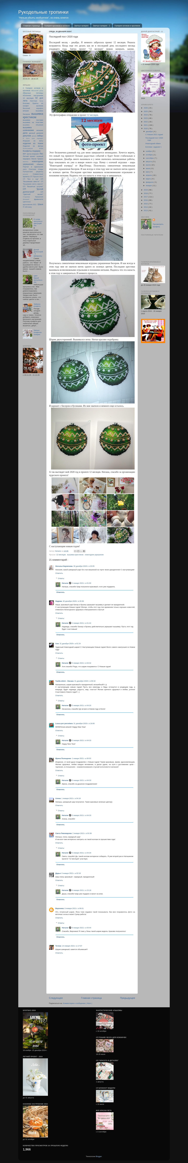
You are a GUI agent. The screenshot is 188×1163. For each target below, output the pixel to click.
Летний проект (29, 156)
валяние (39, 106)
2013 (146, 210)
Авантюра (33, 101)
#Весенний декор (37, 90)
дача (25, 133)
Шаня (40, 204)
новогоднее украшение (94, 555)
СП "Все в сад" (31, 179)
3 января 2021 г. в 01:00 (81, 583)
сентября (150, 158)
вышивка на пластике (33, 122)
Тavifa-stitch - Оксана (64, 681)
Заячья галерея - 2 (101, 26)
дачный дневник (36, 133)
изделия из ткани (33, 143)
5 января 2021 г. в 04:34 (81, 853)
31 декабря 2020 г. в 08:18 (84, 681)
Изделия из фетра (33, 146)
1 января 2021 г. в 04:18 (71, 798)
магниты (25, 161)
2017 (146, 197)
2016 (146, 200)
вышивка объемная (33, 125)
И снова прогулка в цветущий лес (38, 222)
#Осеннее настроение (33, 95)
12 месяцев (92, 115)
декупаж (27, 135)
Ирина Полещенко (63, 758)
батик (41, 101)
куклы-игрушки (33, 154)
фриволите (38, 199)
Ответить (59, 573)
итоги (41, 148)
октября (149, 155)
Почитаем (32, 169)
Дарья (58, 873)
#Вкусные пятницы (33, 93)
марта (148, 179)
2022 (146, 122)
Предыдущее (127, 998)
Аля (57, 644)
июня (148, 168)
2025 (146, 111)
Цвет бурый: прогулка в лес (38, 279)
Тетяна (58, 946)
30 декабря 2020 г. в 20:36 (73, 601)
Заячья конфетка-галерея (38, 332)
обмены (40, 164)
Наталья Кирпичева (64, 566)
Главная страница (31, 26)
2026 (146, 108)
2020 (146, 128)
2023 (146, 118)
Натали (65, 583)
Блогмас (26, 103)
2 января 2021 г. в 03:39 (82, 833)
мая (147, 172)
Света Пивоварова (63, 833)
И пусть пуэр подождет (33, 138)
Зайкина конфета (37, 305)
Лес (41, 153)
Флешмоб (26, 199)
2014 (146, 207)
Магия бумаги (37, 159)
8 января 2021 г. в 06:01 (74, 908)
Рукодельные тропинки (43, 12)
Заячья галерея (81, 26)
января (149, 186)
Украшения (39, 197)
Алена (58, 798)
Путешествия (28, 172)
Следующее (56, 998)
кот (24, 153)
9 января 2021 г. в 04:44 (81, 928)
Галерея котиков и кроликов (127, 26)
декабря (149, 131)
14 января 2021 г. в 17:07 (72, 946)
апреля (149, 175)
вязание (39, 130)
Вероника (59, 908)
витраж (26, 111)
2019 (146, 190)
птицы (40, 169)
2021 (146, 125)
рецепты (39, 172)
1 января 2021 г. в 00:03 (81, 758)
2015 (146, 204)
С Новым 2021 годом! (154, 134)
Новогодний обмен (153, 143)
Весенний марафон (33, 108)
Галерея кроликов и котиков (57, 26)
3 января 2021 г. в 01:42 (81, 623)
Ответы (61, 578)
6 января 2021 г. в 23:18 (81, 890)
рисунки (25, 174)
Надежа (58, 601)
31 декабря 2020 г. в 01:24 (70, 644)
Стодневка (26, 197)
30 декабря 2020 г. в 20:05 (83, 566)
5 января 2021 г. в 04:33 (81, 705)
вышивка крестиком (75, 555)
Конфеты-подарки (31, 151)
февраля (150, 182)
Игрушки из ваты (33, 141)
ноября (149, 151)
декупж (34, 136)
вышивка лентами (33, 120)
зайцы (40, 135)
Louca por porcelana (64, 723)
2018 (146, 193)
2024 (146, 115)
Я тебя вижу (27, 207)
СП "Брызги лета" (36, 177)
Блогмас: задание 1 (153, 147)
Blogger (99, 1156)
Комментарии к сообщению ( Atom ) (77, 1003)
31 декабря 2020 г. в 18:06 (84, 723)
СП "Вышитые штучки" (33, 186)
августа (149, 162)
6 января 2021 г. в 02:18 (71, 873)
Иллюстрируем (28, 148)
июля (148, 165)
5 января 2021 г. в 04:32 (81, 663)
